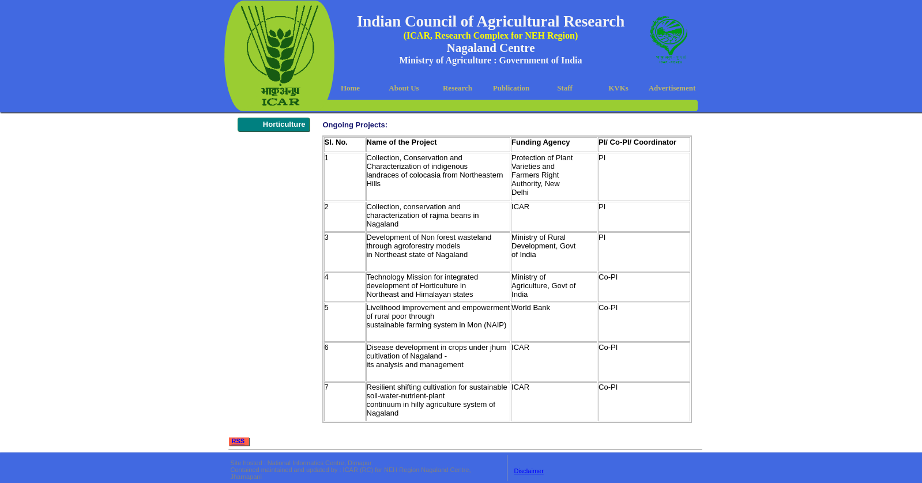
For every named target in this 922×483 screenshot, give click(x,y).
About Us (404, 88)
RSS (238, 440)
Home (350, 88)
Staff (565, 88)
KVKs (618, 88)
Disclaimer (528, 470)
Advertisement (672, 88)
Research (457, 88)
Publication (511, 88)
